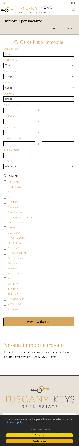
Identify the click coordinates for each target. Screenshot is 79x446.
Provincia (9, 82)
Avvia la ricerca (39, 322)
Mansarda (14, 243)
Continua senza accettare (39, 429)
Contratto (10, 49)
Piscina (12, 263)
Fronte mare (16, 222)
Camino (13, 202)
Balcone (13, 197)
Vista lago (14, 304)
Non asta (13, 248)
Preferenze (39, 441)
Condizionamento (20, 217)
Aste (10, 192)
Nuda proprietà (18, 253)
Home (56, 28)
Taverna (13, 289)
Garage (12, 227)
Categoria (10, 60)
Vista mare (14, 309)
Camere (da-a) (12, 138)
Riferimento (11, 150)
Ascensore (14, 186)
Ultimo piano (16, 299)
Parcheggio (15, 258)
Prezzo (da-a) (11, 105)
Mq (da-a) (9, 116)
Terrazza (13, 294)
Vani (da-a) (10, 127)
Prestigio (13, 268)
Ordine (8, 161)
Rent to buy (15, 273)
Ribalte (12, 278)
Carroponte (16, 212)
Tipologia (9, 71)
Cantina (13, 207)
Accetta (39, 435)
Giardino (14, 232)
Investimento (16, 237)
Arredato (14, 181)
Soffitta (13, 283)
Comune (8, 93)
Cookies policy (15, 422)
